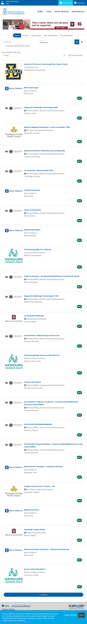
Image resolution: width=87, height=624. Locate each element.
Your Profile (62, 11)
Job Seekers (66, 2)
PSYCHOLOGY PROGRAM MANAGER (38, 424)
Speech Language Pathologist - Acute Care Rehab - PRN (47, 127)
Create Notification (76, 55)
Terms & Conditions (21, 605)
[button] (81, 41)
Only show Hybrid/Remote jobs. (17, 46)
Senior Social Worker (32, 210)
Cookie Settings (70, 615)
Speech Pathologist (32, 230)
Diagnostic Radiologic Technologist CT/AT (41, 296)
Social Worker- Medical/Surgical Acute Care (41, 335)
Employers (79, 2)
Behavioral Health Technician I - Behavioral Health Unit (46, 549)
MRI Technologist (31, 87)
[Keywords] (21, 41)
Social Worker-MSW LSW (34, 315)
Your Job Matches (51, 35)
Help (5, 605)
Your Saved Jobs (66, 35)
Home (40, 11)
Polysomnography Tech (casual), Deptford (41, 355)
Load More (44, 595)
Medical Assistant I (31, 510)
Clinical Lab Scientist (32, 382)
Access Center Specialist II (35, 569)
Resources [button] (78, 11)
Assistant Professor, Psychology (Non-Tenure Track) (46, 64)
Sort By (5, 55)
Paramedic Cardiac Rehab (34, 529)
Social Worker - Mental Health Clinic (38, 170)
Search (17, 35)
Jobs (48, 11)
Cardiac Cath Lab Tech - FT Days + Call (39, 486)
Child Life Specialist (32, 190)
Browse (25, 35)
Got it (81, 615)
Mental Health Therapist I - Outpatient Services (43, 466)
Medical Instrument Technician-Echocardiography (44, 150)
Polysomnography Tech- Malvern (37, 249)
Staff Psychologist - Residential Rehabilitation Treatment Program (51, 276)
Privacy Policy (8, 609)
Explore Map (36, 35)
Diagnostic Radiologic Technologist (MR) (41, 107)
